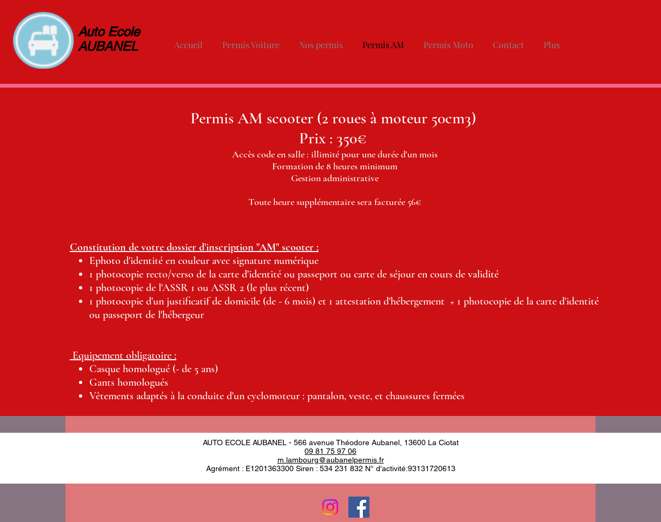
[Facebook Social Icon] (358, 507)
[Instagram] (330, 507)
